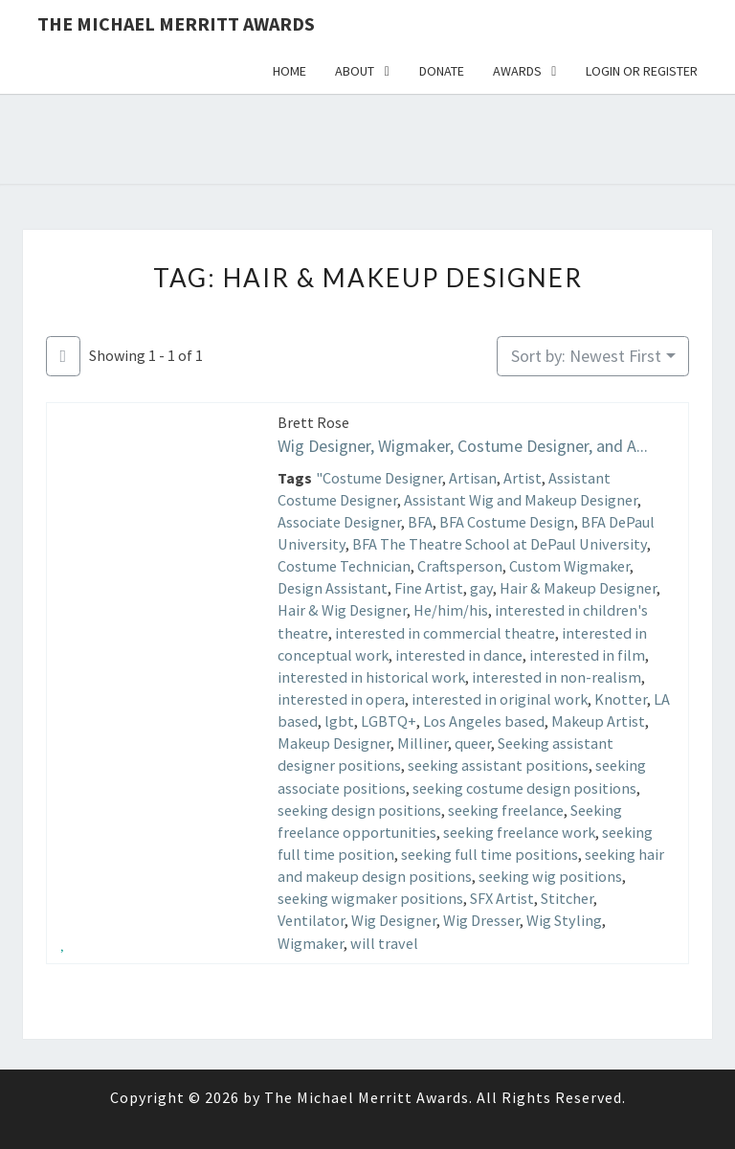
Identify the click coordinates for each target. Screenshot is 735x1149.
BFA (420, 521)
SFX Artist (502, 898)
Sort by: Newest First (586, 356)
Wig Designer (393, 920)
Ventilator (311, 920)
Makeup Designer (334, 743)
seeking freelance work (519, 832)
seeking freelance (506, 810)
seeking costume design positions (524, 788)
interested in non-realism (556, 677)
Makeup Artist (598, 721)
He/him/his (450, 610)
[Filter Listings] (63, 356)
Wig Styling (564, 920)
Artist (522, 477)
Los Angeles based (484, 721)
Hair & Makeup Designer (578, 587)
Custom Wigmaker (569, 565)
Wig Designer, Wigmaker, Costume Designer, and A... (463, 446)
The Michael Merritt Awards (176, 23)
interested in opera (341, 699)
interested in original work (500, 699)
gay (481, 587)
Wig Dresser (481, 920)
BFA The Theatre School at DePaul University (499, 543)
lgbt (339, 721)
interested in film (587, 655)
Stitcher (567, 898)
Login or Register (642, 70)
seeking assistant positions (498, 765)
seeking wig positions (550, 876)
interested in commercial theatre (445, 632)
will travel (384, 943)
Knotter (620, 699)
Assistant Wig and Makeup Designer (520, 499)
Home (289, 70)
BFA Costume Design (506, 521)
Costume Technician (344, 565)
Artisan (473, 477)
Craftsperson (459, 565)
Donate (441, 70)
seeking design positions (359, 810)
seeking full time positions (489, 854)
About (354, 70)
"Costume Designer (379, 477)
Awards (517, 70)
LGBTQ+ (388, 721)
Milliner (422, 743)
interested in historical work (371, 677)
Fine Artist (428, 587)
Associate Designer (339, 521)
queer (473, 743)
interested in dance (459, 655)
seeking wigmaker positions (370, 898)
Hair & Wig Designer (342, 610)
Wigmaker (311, 943)
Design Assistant (333, 587)
